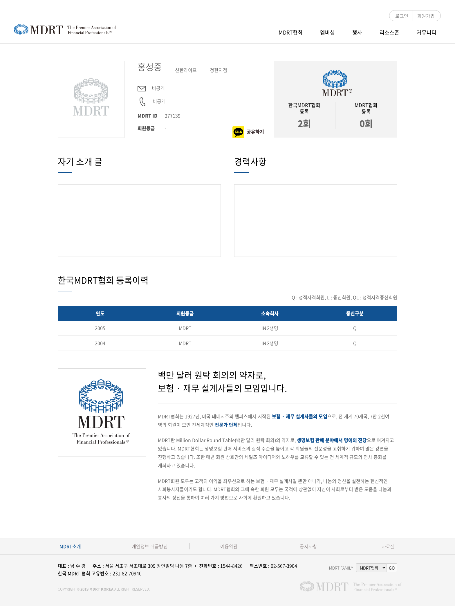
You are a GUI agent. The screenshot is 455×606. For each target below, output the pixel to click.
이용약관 (229, 546)
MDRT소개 (70, 546)
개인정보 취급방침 (150, 546)
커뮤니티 (426, 32)
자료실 (388, 546)
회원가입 (426, 15)
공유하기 (248, 132)
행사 (357, 32)
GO (392, 568)
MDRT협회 (291, 32)
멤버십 (327, 32)
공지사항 (308, 546)
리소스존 (389, 32)
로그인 (401, 15)
